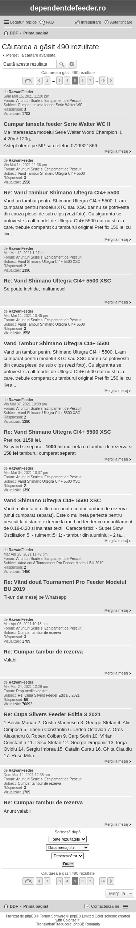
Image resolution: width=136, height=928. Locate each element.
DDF (14, 906)
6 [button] (83, 80)
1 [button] (47, 80)
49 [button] (103, 80)
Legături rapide (23, 22)
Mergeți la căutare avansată (30, 55)
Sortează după (68, 832)
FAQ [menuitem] (50, 22)
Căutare (61, 64)
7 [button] (90, 80)
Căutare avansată (72, 64)
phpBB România (86, 924)
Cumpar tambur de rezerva (39, 633)
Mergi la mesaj (116, 151)
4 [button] (67, 80)
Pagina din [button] (28, 80)
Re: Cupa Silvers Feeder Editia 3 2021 (49, 695)
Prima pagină (35, 906)
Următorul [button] (110, 80)
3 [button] (60, 80)
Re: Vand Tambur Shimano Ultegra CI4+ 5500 (61, 192)
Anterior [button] (39, 80)
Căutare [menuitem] (129, 34)
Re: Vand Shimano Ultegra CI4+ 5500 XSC (57, 280)
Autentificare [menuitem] (121, 22)
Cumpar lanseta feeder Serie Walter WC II (52, 105)
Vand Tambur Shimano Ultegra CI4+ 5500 (51, 174)
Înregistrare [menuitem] (91, 22)
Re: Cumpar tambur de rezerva (43, 651)
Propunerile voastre (32, 691)
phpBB (30, 916)
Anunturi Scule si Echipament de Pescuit (48, 101)
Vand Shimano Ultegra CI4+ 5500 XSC (49, 262)
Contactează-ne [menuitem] (105, 906)
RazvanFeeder (21, 92)
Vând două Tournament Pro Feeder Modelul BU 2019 (60, 563)
